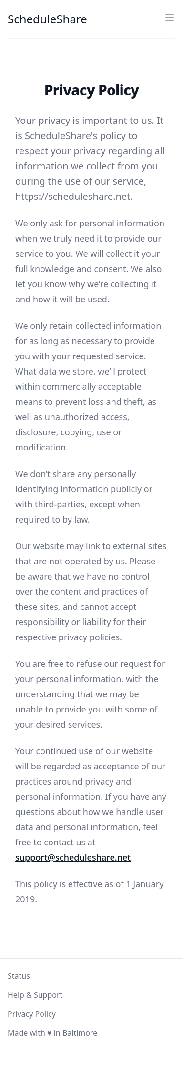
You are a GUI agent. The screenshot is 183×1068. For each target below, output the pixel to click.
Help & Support (35, 995)
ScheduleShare (47, 19)
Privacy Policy (32, 1014)
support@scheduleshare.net (73, 857)
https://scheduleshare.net (72, 196)
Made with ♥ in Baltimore (52, 1033)
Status (19, 976)
